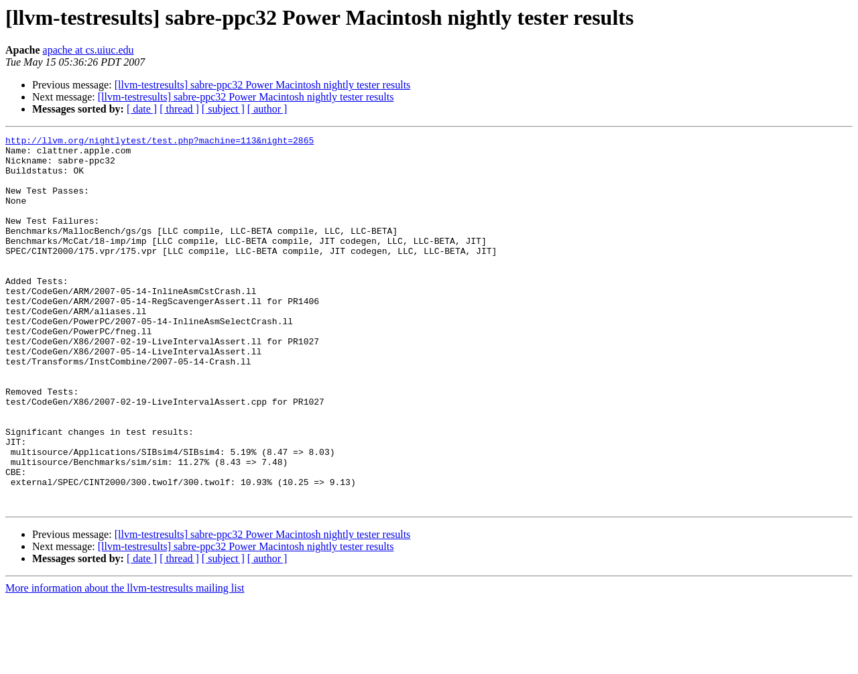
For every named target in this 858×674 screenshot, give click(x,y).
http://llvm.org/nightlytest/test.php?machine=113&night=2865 (159, 142)
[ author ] (267, 109)
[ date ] (142, 109)
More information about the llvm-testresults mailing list (124, 662)
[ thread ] (179, 109)
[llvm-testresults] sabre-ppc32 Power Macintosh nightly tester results (263, 84)
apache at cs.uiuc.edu (88, 50)
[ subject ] (223, 109)
